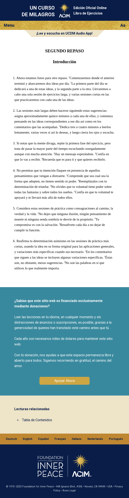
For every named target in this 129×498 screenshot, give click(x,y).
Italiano (77, 439)
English (27, 439)
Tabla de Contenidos (37, 420)
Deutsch (11, 439)
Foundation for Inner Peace (38, 486)
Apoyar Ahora (64, 381)
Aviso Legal (69, 490)
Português (116, 439)
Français (60, 439)
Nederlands (95, 439)
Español (43, 439)
